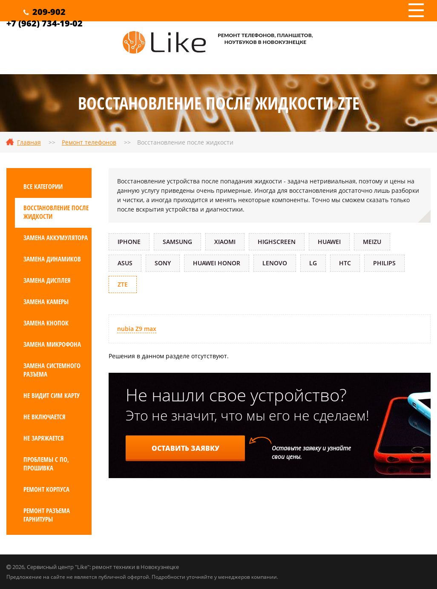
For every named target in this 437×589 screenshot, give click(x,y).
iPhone (129, 242)
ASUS (125, 263)
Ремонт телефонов (89, 142)
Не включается (44, 416)
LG (313, 263)
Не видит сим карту (51, 395)
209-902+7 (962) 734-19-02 (44, 17)
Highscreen (277, 242)
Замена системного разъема (51, 369)
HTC (345, 263)
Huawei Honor (216, 263)
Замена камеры (46, 301)
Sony (163, 263)
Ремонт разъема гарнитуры (46, 514)
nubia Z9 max (136, 329)
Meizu (372, 242)
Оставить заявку (185, 448)
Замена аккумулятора (55, 237)
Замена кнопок (46, 323)
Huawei (329, 242)
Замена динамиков (52, 259)
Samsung (177, 242)
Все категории (43, 186)
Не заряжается (43, 438)
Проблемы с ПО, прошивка (46, 463)
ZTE (123, 284)
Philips (384, 263)
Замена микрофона (52, 344)
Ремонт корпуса (46, 489)
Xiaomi (225, 242)
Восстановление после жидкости (56, 212)
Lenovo (274, 263)
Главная (29, 142)
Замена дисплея (47, 280)
